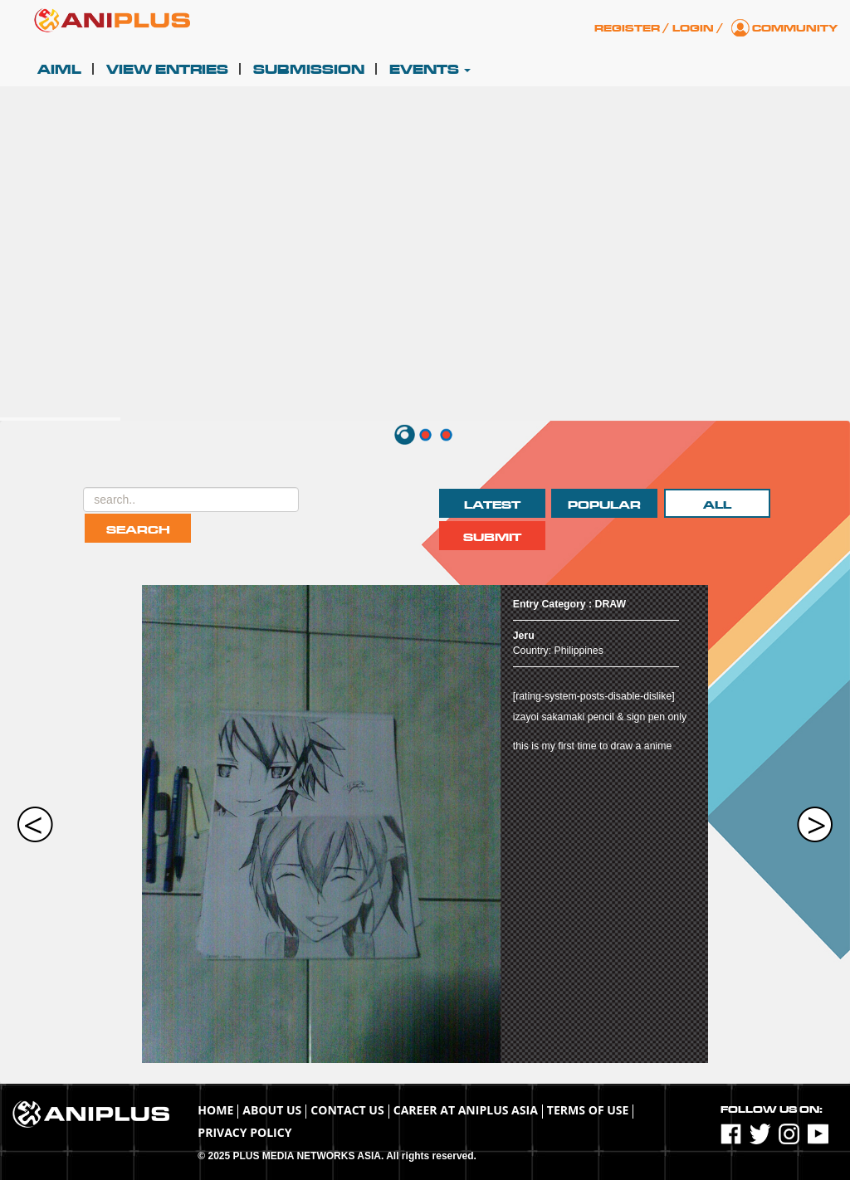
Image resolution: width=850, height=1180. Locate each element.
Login (693, 28)
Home (215, 1110)
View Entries (167, 69)
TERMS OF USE (588, 1110)
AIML (59, 69)
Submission (308, 69)
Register (627, 28)
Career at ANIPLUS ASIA (465, 1110)
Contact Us (346, 1110)
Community (795, 28)
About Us (271, 1110)
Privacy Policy (244, 1132)
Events (430, 69)
